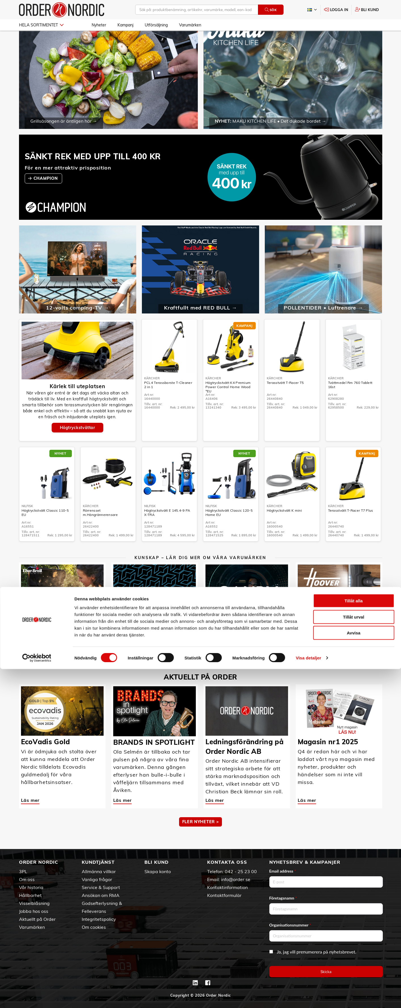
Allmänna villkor (99, 871)
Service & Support (101, 887)
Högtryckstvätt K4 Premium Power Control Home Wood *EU (228, 402)
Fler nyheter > (200, 837)
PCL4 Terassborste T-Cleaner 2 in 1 (168, 400)
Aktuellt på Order (37, 919)
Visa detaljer (308, 996)
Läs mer (30, 649)
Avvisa (353, 971)
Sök (271, 10)
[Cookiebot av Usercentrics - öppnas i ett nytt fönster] (37, 997)
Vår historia (31, 887)
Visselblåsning (34, 903)
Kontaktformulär (224, 895)
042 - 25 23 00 (241, 871)
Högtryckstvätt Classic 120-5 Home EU (229, 528)
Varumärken (190, 25)
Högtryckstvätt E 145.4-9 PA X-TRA (167, 528)
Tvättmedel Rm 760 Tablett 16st (350, 400)
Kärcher (152, 394)
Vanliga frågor (97, 879)
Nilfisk (27, 521)
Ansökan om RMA (100, 895)
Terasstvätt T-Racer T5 (285, 398)
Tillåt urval (353, 955)
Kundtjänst (98, 862)
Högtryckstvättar (77, 443)
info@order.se (235, 879)
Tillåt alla (354, 939)
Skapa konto (157, 871)
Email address (282, 871)
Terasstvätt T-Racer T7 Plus (350, 526)
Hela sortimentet (41, 25)
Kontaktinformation (227, 887)
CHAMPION (46, 193)
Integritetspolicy (99, 919)
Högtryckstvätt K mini (284, 526)
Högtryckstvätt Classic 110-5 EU (45, 528)
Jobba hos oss (33, 911)
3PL (23, 871)
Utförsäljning (156, 25)
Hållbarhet (30, 895)
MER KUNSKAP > (200, 670)
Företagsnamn (283, 898)
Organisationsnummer (290, 925)
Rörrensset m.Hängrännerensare (100, 528)
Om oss (27, 879)
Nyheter (99, 25)
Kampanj (125, 25)
